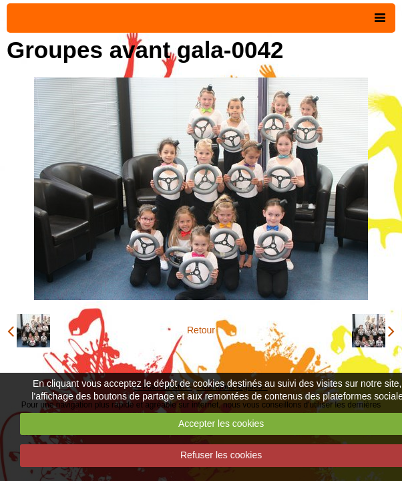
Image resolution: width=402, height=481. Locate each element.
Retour (201, 330)
